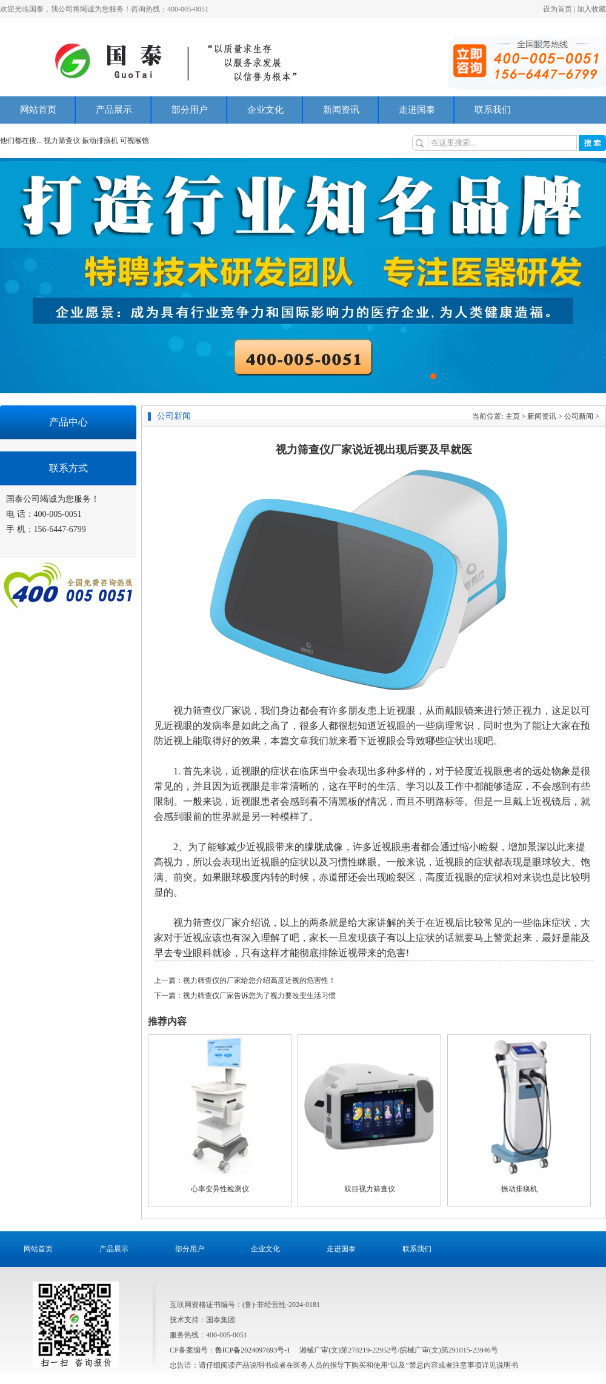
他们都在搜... (21, 140)
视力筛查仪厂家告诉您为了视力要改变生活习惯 (259, 995)
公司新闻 (578, 416)
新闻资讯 (341, 110)
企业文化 (265, 110)
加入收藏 (591, 9)
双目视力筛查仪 (369, 1189)
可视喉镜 (134, 140)
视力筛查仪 (63, 140)
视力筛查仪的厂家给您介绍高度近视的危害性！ (259, 980)
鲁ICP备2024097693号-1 (253, 1350)
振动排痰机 (100, 140)
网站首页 (38, 110)
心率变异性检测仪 (220, 1189)
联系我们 (492, 110)
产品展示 (114, 110)
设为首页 (557, 9)
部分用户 (189, 110)
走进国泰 (417, 110)
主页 (512, 416)
